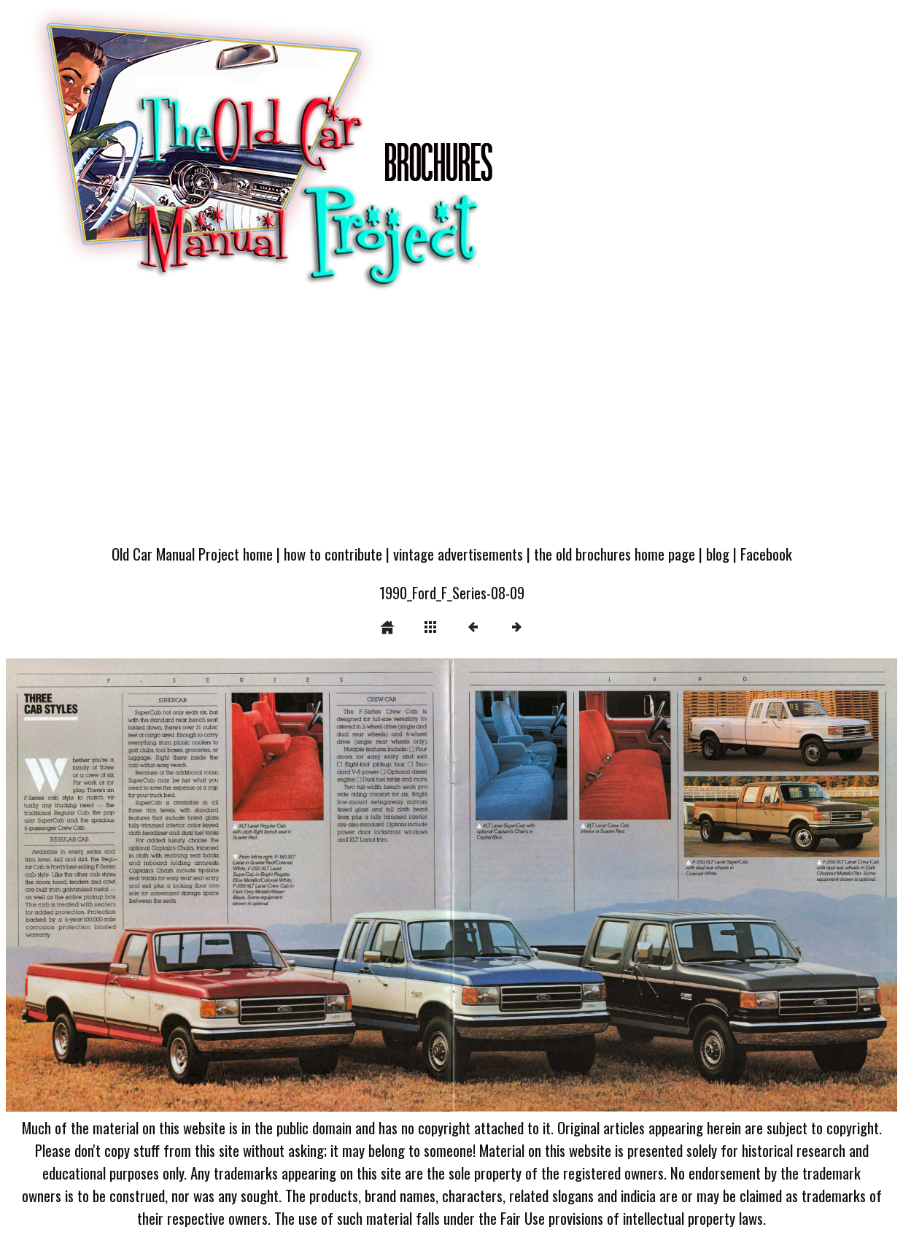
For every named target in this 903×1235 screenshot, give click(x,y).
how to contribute (333, 553)
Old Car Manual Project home (192, 553)
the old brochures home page (614, 553)
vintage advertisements (458, 553)
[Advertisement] (451, 425)
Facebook (766, 553)
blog (717, 553)
